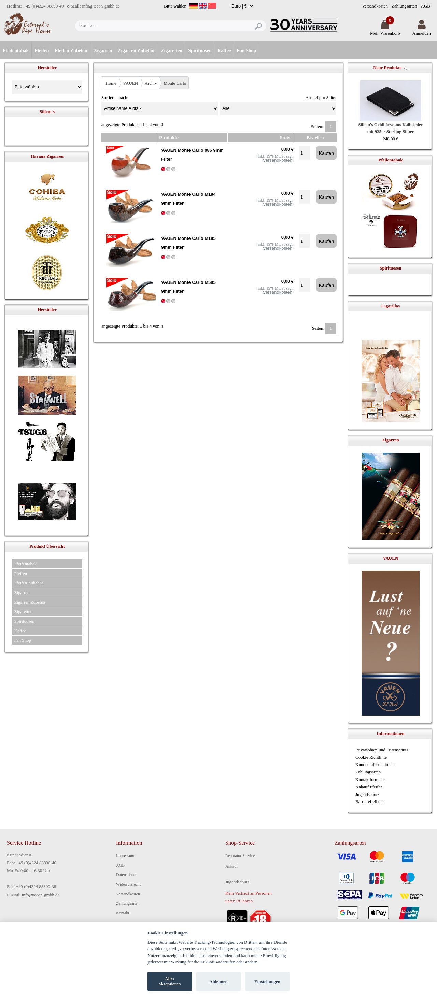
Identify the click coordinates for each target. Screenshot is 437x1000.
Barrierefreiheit (369, 801)
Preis (285, 137)
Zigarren (103, 50)
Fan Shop (246, 50)
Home (110, 83)
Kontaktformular (370, 779)
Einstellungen (267, 981)
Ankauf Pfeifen (369, 786)
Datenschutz (126, 874)
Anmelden (421, 30)
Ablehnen (218, 981)
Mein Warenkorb (385, 30)
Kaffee (224, 50)
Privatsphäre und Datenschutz (381, 749)
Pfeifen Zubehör (71, 50)
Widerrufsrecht (128, 884)
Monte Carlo (175, 83)
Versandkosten (375, 6)
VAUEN (130, 83)
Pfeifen (41, 50)
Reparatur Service (240, 855)
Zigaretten (171, 50)
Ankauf (231, 866)
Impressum (125, 855)
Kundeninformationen (375, 764)
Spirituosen (199, 50)
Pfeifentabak (16, 50)
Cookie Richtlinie (371, 757)
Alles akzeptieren (170, 981)
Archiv (151, 83)
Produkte (169, 137)
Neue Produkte (387, 67)
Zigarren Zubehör (136, 50)
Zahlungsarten (404, 6)
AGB (425, 6)
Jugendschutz (367, 794)
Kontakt (122, 913)
